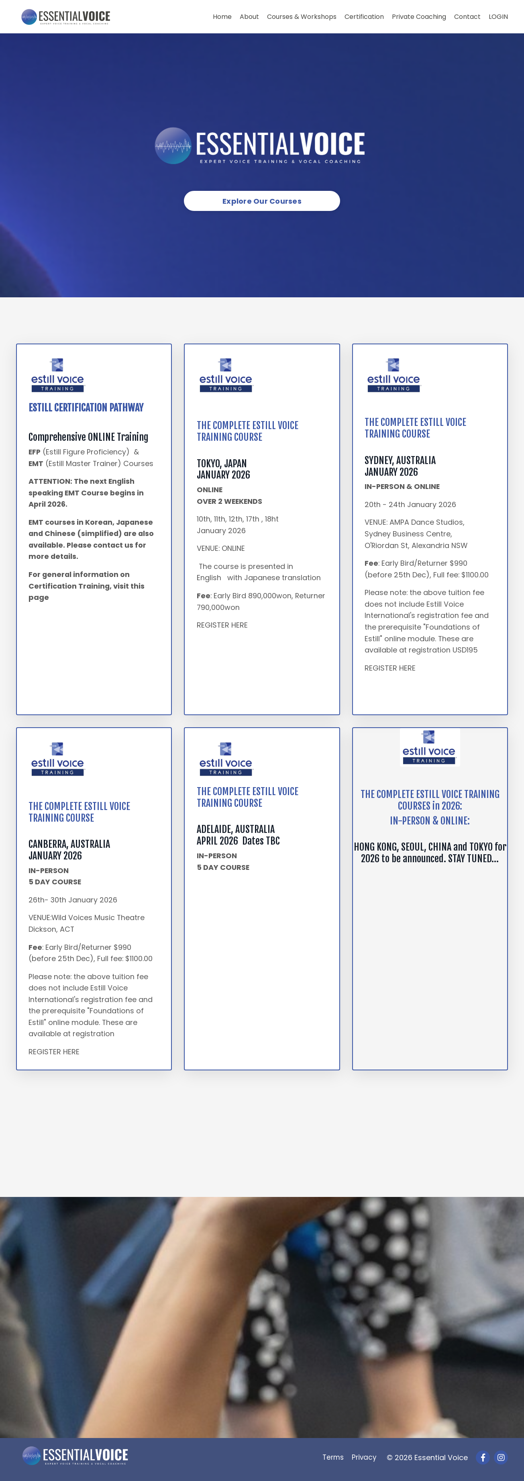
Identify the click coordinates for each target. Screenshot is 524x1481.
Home (222, 16)
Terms (333, 1461)
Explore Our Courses (262, 201)
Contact (467, 16)
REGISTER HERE (222, 626)
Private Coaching (419, 16)
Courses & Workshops (301, 16)
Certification (364, 16)
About (249, 16)
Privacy (366, 1461)
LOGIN (498, 16)
